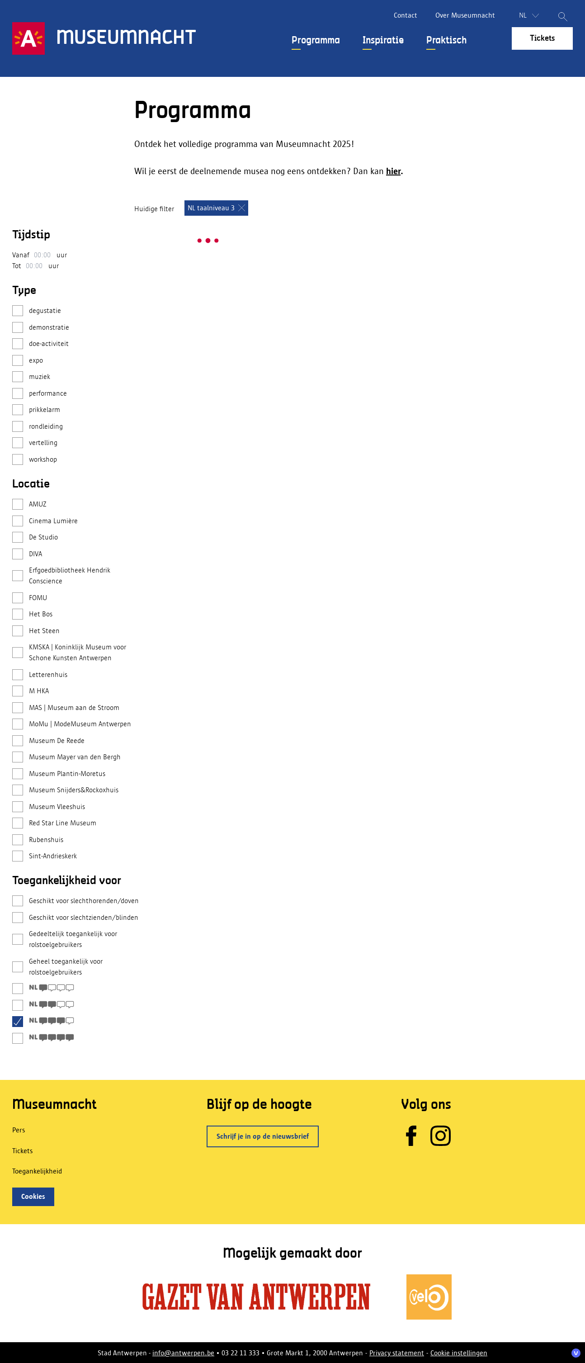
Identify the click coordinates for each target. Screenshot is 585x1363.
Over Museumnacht (465, 15)
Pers (18, 1130)
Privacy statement (396, 1353)
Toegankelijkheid (37, 1171)
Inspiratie (383, 40)
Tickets (542, 38)
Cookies (33, 1196)
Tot (16, 266)
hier (393, 171)
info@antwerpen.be (183, 1353)
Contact (405, 15)
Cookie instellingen (458, 1353)
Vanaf (20, 255)
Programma (316, 40)
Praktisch (446, 40)
